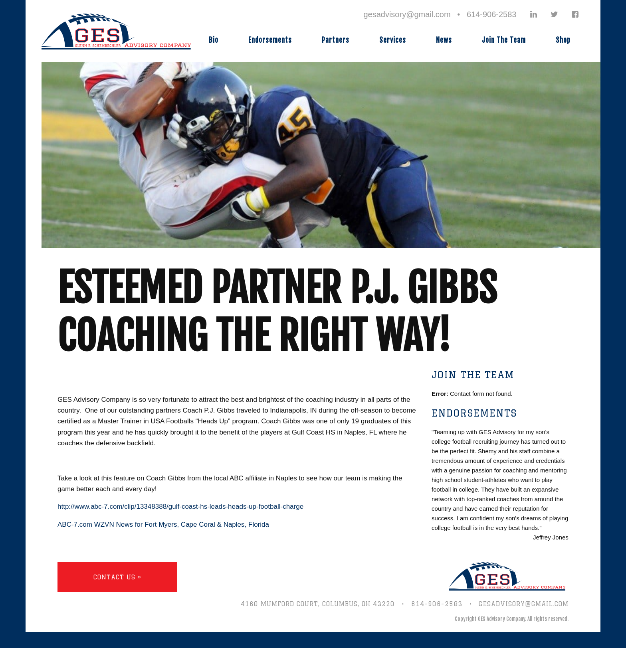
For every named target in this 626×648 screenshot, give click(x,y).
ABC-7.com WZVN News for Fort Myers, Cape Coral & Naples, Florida (163, 524)
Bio (213, 40)
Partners (335, 40)
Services (392, 40)
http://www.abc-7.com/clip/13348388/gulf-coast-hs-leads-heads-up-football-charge (180, 506)
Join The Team (504, 40)
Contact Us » (117, 577)
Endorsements (270, 40)
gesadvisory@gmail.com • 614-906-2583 (439, 14)
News (444, 40)
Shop (563, 40)
